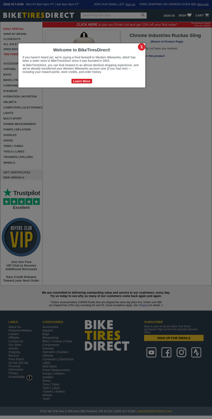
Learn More (81, 81)
